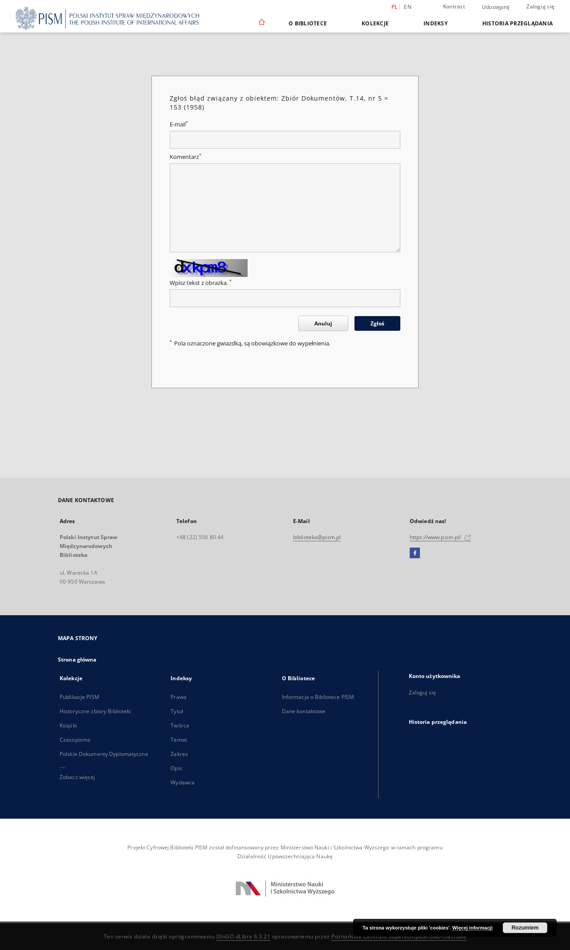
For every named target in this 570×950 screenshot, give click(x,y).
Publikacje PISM (79, 697)
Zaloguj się (540, 6)
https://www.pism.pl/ (440, 537)
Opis (176, 768)
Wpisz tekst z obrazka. (201, 283)
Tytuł (177, 711)
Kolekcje (375, 23)
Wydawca (183, 782)
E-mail (179, 124)
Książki (68, 725)
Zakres (179, 754)
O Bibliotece (308, 23)
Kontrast (454, 6)
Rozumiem (525, 928)
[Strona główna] (261, 23)
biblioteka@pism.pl (317, 537)
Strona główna (77, 659)
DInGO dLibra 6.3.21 (243, 936)
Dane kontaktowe (304, 711)
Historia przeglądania (517, 23)
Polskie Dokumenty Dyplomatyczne (104, 754)
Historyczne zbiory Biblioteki (95, 711)
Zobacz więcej (77, 777)
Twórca (180, 725)
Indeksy (435, 23)
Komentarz (185, 157)
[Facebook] (415, 553)
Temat (179, 739)
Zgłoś (377, 323)
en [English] (407, 7)
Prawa (179, 697)
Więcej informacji (472, 927)
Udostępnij (496, 7)
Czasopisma (75, 739)
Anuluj (323, 323)
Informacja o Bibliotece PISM (318, 697)
